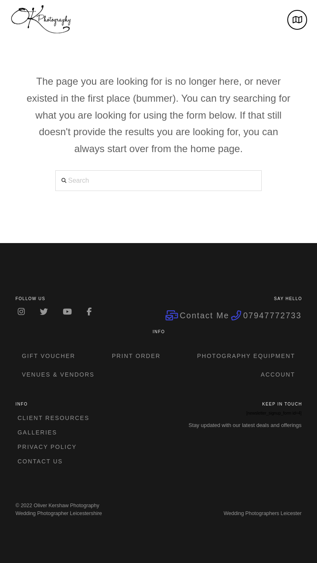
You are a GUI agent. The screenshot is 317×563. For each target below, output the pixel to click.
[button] (297, 20)
